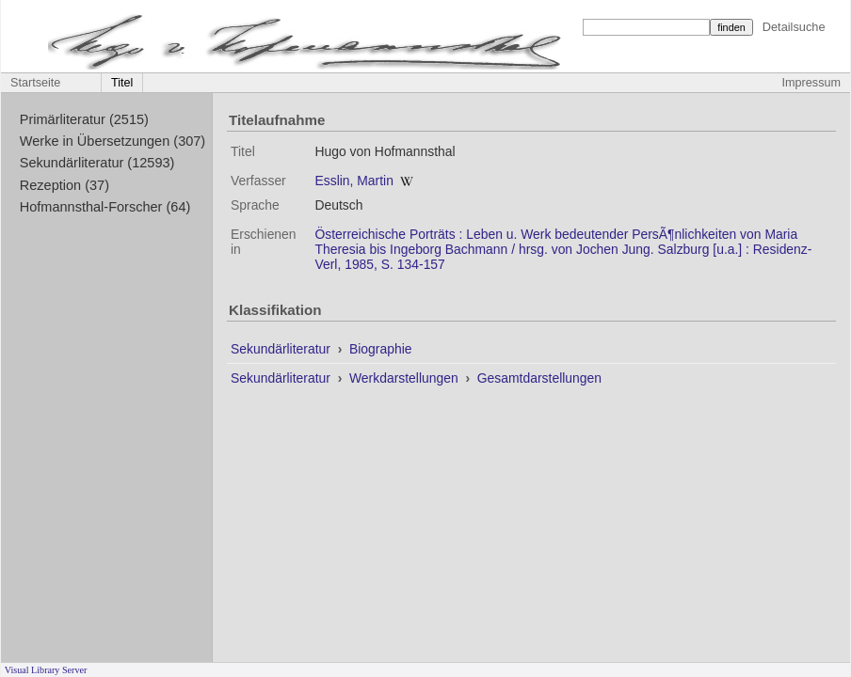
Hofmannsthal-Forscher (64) (105, 206)
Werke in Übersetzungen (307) (112, 141)
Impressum (811, 82)
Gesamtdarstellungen (539, 378)
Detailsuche (794, 27)
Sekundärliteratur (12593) (97, 162)
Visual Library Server (46, 670)
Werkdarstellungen (405, 378)
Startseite (35, 82)
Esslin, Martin (353, 180)
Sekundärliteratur (282, 348)
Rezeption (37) (64, 185)
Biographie (380, 348)
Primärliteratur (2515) (84, 119)
